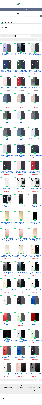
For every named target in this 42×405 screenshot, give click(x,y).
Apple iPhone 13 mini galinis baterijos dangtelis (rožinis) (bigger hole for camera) (7, 88)
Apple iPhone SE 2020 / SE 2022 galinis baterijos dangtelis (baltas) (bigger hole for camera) (21, 340)
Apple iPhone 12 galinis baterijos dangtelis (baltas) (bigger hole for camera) (7, 374)
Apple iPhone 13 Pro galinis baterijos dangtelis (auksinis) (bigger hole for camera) (35, 105)
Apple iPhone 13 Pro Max (4, 28)
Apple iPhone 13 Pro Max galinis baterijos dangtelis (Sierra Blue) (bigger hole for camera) (7, 105)
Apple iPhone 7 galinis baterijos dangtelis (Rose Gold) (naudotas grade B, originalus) (35, 239)
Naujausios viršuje (24, 35)
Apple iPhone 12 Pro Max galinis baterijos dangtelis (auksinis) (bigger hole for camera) (7, 290)
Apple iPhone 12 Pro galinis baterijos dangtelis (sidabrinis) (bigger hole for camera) (35, 273)
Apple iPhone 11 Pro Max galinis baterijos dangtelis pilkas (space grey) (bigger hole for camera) (35, 374)
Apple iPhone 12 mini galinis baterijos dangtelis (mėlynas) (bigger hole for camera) (35, 307)
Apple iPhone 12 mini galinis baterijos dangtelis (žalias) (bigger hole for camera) (21, 323)
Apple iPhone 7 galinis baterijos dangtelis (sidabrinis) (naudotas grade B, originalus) (7, 256)
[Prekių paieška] (21, 7)
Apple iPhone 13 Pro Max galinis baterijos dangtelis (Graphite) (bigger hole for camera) (35, 122)
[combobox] (11, 16)
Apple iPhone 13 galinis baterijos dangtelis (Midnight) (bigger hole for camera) (7, 172)
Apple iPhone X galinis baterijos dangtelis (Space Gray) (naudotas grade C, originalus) (6, 206)
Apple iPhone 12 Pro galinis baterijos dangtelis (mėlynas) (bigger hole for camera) (21, 273)
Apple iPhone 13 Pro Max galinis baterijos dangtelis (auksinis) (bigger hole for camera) (21, 105)
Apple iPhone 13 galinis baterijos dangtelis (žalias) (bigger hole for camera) (35, 155)
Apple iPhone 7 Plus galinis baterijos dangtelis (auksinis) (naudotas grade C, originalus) (21, 222)
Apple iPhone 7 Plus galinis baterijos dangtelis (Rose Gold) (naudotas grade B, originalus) (7, 239)
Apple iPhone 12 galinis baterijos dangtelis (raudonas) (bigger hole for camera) (7, 357)
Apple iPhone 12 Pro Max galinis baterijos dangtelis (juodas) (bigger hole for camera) (21, 290)
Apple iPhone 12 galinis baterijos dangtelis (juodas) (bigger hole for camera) (35, 357)
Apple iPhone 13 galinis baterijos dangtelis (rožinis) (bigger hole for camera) (21, 172)
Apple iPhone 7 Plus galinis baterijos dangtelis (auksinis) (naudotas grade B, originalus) (7, 222)
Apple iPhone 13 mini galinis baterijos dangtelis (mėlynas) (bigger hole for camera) (7, 71)
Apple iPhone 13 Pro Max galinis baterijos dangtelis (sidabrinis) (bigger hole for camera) (21, 122)
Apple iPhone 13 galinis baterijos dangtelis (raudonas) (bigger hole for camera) (35, 172)
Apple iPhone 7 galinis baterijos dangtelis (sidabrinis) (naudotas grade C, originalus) (21, 256)
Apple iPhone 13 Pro (3, 29)
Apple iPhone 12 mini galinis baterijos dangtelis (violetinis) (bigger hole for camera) (7, 54)
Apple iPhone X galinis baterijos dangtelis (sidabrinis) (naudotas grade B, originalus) (7, 189)
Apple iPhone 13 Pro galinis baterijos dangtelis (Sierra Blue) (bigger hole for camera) (21, 138)
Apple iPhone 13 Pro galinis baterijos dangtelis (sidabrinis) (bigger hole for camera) (35, 138)
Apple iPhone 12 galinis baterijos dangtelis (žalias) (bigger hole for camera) (35, 340)
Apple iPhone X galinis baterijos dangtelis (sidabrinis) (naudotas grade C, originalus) (35, 189)
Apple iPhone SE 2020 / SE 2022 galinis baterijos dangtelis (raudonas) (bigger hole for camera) (35, 323)
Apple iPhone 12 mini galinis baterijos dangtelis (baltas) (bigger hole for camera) (7, 307)
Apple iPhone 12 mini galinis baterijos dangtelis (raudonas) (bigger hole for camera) (7, 323)
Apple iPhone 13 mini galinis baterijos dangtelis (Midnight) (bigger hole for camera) (35, 71)
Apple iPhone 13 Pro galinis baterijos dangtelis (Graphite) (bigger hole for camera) (7, 138)
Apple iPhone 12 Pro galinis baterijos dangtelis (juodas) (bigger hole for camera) (7, 273)
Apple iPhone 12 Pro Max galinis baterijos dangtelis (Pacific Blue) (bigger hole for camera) (21, 54)
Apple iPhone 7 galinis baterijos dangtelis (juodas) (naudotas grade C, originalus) (20, 205)
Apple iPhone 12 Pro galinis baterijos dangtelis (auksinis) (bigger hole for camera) (35, 256)
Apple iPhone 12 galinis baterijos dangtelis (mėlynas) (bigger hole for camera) (21, 357)
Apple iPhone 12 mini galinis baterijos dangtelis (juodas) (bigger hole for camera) (21, 307)
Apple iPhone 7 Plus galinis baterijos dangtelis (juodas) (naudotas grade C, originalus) (35, 206)
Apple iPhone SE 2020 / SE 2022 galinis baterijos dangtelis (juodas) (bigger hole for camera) (7, 340)
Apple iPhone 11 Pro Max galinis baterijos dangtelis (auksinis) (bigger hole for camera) (21, 374)
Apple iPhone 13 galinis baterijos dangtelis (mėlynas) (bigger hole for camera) (21, 155)
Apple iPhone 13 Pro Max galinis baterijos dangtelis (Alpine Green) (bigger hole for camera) (35, 88)
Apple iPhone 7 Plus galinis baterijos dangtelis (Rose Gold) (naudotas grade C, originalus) (21, 239)
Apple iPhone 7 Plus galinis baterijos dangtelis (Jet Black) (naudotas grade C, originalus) (35, 222)
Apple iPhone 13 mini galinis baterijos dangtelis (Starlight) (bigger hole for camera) (35, 54)
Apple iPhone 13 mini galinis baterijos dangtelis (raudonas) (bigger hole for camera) (21, 88)
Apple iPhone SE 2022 (4, 27)
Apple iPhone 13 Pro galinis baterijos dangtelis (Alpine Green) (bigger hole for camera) (7, 122)
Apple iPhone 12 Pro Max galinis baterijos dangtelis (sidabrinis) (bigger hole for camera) (35, 290)
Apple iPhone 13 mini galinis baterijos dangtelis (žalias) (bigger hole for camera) (21, 71)
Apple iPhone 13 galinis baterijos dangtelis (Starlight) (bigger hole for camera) (7, 155)
